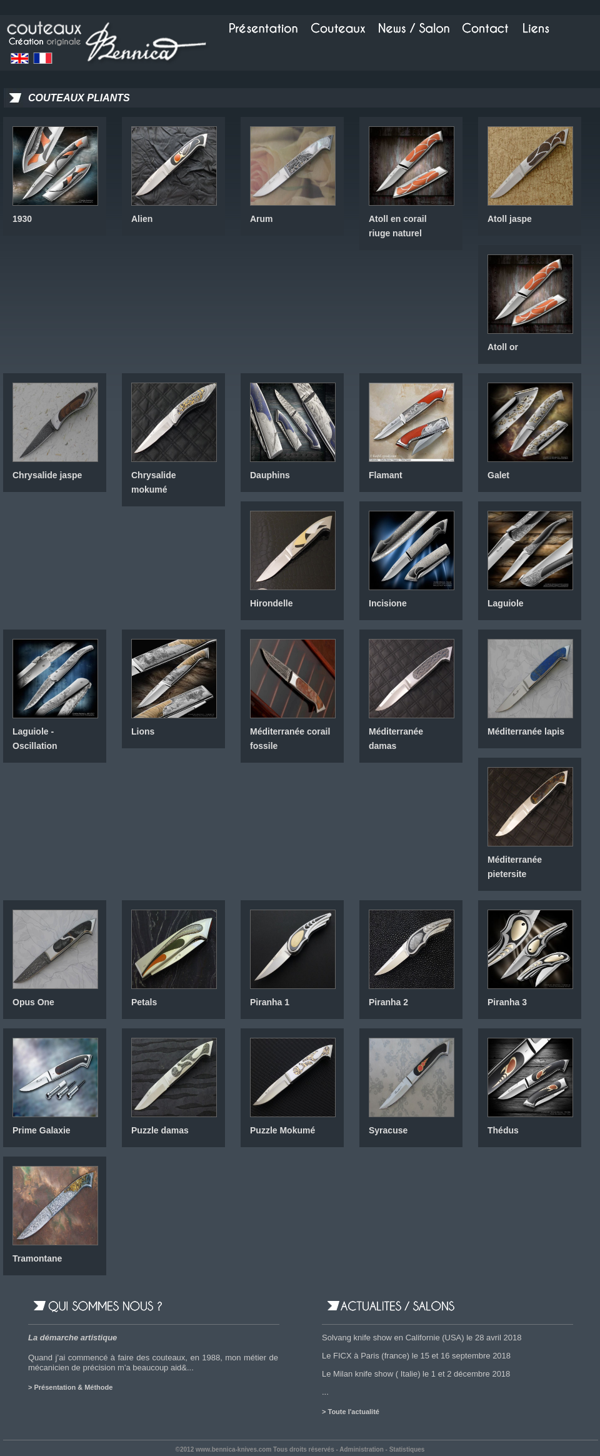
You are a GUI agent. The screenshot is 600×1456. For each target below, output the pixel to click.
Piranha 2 (388, 1002)
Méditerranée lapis (526, 731)
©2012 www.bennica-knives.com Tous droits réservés (255, 1449)
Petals (144, 1002)
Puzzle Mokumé (282, 1130)
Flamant (385, 475)
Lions (142, 731)
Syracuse (388, 1130)
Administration (361, 1449)
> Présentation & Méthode (70, 1387)
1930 (22, 219)
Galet (498, 475)
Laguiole (506, 603)
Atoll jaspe (510, 219)
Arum (261, 219)
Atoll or (503, 347)
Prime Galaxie (41, 1130)
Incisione (388, 603)
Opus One (33, 1002)
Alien (141, 219)
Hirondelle (271, 603)
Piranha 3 (507, 1002)
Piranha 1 (269, 1002)
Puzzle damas (160, 1130)
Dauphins (270, 475)
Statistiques (407, 1449)
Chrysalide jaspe (47, 475)
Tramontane (37, 1258)
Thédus (503, 1130)
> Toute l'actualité (350, 1411)
